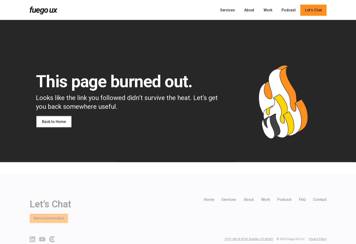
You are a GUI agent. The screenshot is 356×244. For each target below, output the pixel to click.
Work (267, 10)
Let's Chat (313, 10)
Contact (320, 206)
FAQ (302, 206)
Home (209, 206)
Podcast (289, 10)
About (249, 10)
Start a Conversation (48, 225)
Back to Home (54, 121)
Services (227, 10)
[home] (44, 10)
